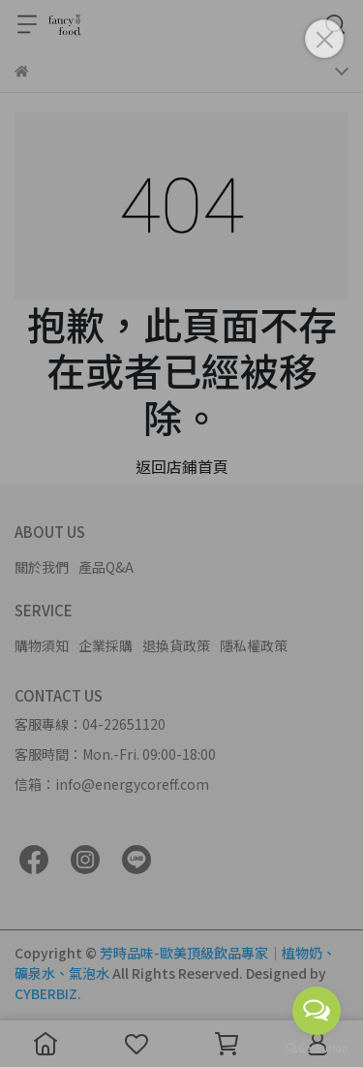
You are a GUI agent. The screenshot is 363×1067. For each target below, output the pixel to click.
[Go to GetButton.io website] (317, 1047)
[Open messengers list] (316, 1011)
